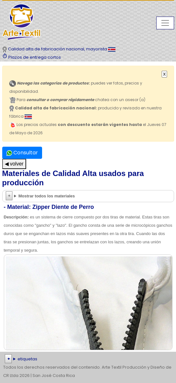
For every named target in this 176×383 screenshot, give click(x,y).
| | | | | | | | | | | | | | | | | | (88, 359)
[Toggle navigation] (165, 23)
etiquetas (27, 359)
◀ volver (14, 163)
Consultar (22, 152)
